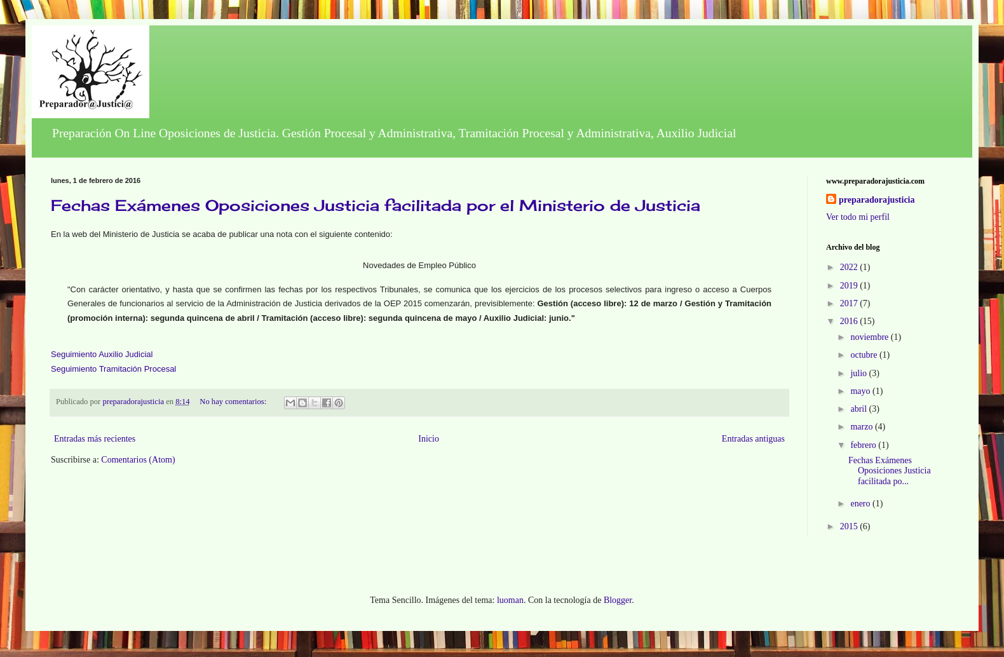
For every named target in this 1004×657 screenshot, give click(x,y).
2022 (850, 267)
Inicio (428, 439)
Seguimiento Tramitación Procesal (113, 369)
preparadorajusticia (877, 200)
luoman (510, 600)
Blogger (618, 600)
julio (859, 373)
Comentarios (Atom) (138, 459)
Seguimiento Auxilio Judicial (102, 354)
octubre (864, 355)
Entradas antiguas (753, 439)
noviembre (870, 337)
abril (859, 409)
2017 (850, 303)
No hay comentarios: (234, 401)
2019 (850, 285)
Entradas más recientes (94, 439)
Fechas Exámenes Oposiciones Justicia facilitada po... (889, 471)
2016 (850, 321)
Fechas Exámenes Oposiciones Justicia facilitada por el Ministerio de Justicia (375, 205)
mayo (861, 391)
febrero (864, 445)
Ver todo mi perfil (858, 217)
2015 (850, 526)
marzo (862, 426)
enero (861, 503)
